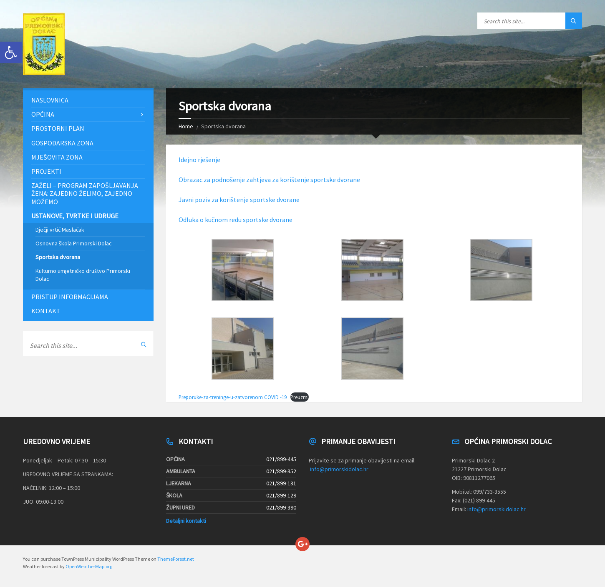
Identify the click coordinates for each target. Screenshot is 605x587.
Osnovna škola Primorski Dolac (73, 243)
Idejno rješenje (199, 159)
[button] (11, 52)
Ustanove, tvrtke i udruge (74, 216)
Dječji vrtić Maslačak (59, 229)
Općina (42, 114)
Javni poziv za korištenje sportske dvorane (239, 199)
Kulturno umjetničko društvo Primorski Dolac (82, 274)
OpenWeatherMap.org (89, 566)
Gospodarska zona (62, 143)
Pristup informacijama (69, 296)
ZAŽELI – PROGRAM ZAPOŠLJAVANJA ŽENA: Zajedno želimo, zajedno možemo (84, 193)
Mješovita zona (57, 157)
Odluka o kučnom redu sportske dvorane (235, 219)
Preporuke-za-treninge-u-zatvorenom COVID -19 (233, 397)
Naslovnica (49, 100)
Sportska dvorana (57, 257)
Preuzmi (299, 397)
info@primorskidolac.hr (339, 469)
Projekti (46, 171)
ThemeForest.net (175, 559)
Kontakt (45, 311)
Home (186, 126)
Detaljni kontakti (186, 521)
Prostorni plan (57, 128)
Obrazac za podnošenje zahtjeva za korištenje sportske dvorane (269, 179)
